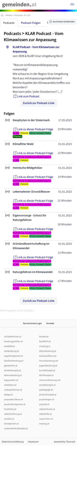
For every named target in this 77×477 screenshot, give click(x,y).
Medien (9, 15)
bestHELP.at (45, 341)
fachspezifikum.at (47, 356)
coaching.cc (44, 346)
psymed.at (44, 404)
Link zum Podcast (26, 96)
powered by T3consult (64, 441)
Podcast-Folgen (31, 23)
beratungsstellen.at (13, 341)
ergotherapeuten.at (13, 356)
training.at (44, 423)
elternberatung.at (47, 351)
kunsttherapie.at (47, 370)
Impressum (33, 441)
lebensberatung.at (13, 375)
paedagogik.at (46, 389)
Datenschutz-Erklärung (13, 441)
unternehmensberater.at (15, 428)
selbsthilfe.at (45, 414)
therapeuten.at (11, 423)
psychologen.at (46, 399)
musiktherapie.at (47, 385)
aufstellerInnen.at (12, 336)
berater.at (43, 336)
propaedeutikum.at (13, 399)
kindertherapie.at (12, 370)
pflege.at (8, 394)
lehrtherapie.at (46, 375)
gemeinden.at (10, 365)
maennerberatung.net (49, 380)
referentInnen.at (47, 409)
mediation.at (10, 385)
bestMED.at (9, 346)
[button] (72, 5)
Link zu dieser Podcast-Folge (33, 129)
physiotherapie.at (47, 394)
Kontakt (50, 323)
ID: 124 (27, 15)
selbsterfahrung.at (13, 414)
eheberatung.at (11, 351)
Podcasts (18, 15)
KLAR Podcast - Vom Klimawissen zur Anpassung (33, 36)
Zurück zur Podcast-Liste (38, 103)
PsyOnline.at (10, 409)
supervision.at (46, 418)
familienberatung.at (13, 360)
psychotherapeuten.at (14, 404)
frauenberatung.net (48, 360)
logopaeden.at (11, 380)
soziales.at (9, 418)
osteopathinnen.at (13, 389)
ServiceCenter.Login (32, 323)
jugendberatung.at (48, 365)
